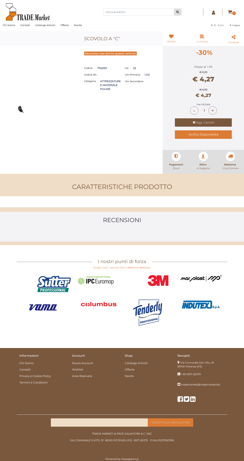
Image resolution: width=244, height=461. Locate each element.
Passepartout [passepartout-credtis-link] (130, 459)
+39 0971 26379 (191, 374)
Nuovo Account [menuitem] (82, 363)
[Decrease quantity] (194, 110)
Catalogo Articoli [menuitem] (45, 25)
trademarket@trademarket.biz (200, 384)
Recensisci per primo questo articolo (110, 53)
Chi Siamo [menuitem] (9, 25)
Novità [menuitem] (78, 25)
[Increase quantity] (213, 110)
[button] (178, 12)
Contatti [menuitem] (25, 25)
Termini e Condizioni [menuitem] (33, 382)
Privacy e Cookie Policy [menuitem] (35, 376)
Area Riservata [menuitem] (82, 376)
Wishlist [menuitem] (77, 369)
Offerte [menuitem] (64, 25)
